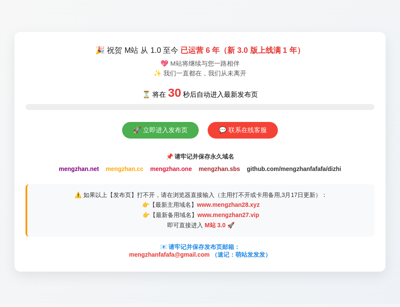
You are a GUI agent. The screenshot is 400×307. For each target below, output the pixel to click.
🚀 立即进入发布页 (160, 129)
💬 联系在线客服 (243, 129)
